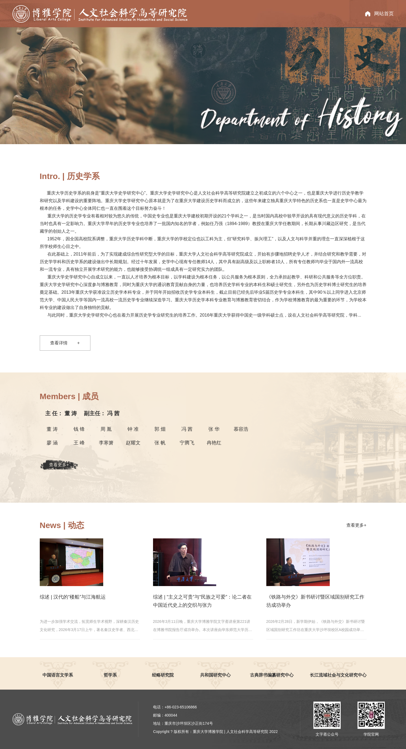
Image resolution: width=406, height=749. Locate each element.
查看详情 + (65, 343)
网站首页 (384, 13)
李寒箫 (106, 442)
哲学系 (110, 675)
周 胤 (106, 429)
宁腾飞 (187, 442)
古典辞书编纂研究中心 (272, 675)
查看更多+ (59, 464)
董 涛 (61, 413)
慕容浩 (241, 429)
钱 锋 (79, 429)
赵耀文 (133, 442)
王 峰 (79, 442)
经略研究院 (163, 675)
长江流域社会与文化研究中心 (338, 675)
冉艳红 (214, 442)
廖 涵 (52, 442)
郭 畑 (160, 429)
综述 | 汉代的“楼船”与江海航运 (73, 597)
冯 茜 (102, 413)
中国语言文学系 (57, 675)
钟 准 (133, 429)
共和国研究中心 (215, 675)
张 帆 (160, 442)
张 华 (213, 429)
